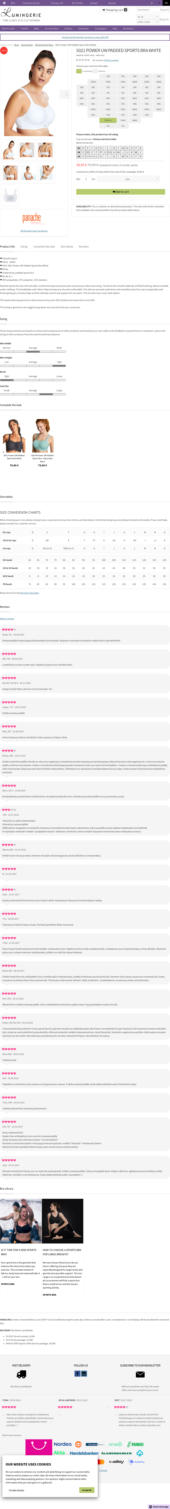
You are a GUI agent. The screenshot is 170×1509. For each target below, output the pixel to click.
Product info (7, 246)
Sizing (24, 246)
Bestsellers (128, 28)
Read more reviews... (12, 1435)
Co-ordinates (51, 28)
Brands (112, 2)
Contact (94, 2)
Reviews (84, 246)
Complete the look (44, 246)
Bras (36, 28)
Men (13, 2)
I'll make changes (16, 1490)
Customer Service (31, 2)
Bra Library (77, 2)
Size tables (66, 246)
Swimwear (83, 28)
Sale (114, 28)
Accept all (86, 1490)
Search (164, 19)
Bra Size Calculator (29, 592)
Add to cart (122, 189)
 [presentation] (66, 93)
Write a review (111, 60)
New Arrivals (8, 28)
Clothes (68, 28)
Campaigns (100, 28)
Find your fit (57, 2)
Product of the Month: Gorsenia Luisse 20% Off (85, 37)
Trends (24, 28)
